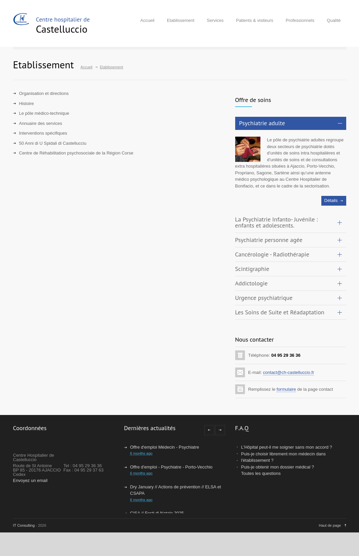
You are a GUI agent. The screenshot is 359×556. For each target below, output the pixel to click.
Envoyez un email (30, 480)
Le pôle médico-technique (44, 113)
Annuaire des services (40, 123)
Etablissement (180, 20)
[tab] (290, 123)
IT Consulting (24, 525)
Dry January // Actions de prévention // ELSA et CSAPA (175, 490)
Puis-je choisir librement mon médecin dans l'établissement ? (283, 457)
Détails (331, 200)
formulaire (286, 389)
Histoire (26, 103)
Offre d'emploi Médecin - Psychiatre (164, 447)
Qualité (333, 20)
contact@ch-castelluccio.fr (288, 372)
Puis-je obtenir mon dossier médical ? (277, 467)
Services (215, 20)
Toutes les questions (261, 473)
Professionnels (300, 20)
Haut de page (330, 525)
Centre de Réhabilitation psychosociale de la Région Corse (76, 152)
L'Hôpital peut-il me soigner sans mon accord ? (286, 447)
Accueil (147, 20)
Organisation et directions (44, 93)
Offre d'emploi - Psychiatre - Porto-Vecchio (171, 467)
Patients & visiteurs (254, 20)
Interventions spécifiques (43, 133)
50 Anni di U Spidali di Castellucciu (52, 143)
